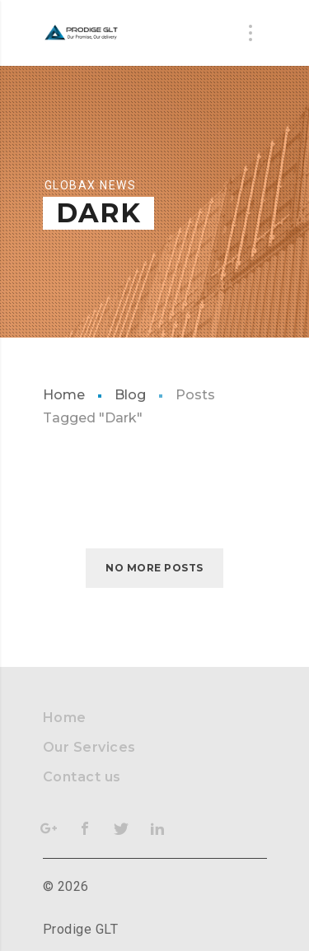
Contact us (82, 777)
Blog (130, 395)
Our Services (89, 747)
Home (64, 395)
